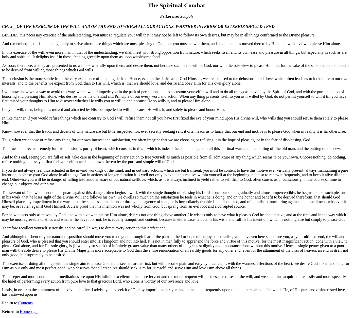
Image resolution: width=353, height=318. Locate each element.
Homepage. (29, 311)
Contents (25, 303)
